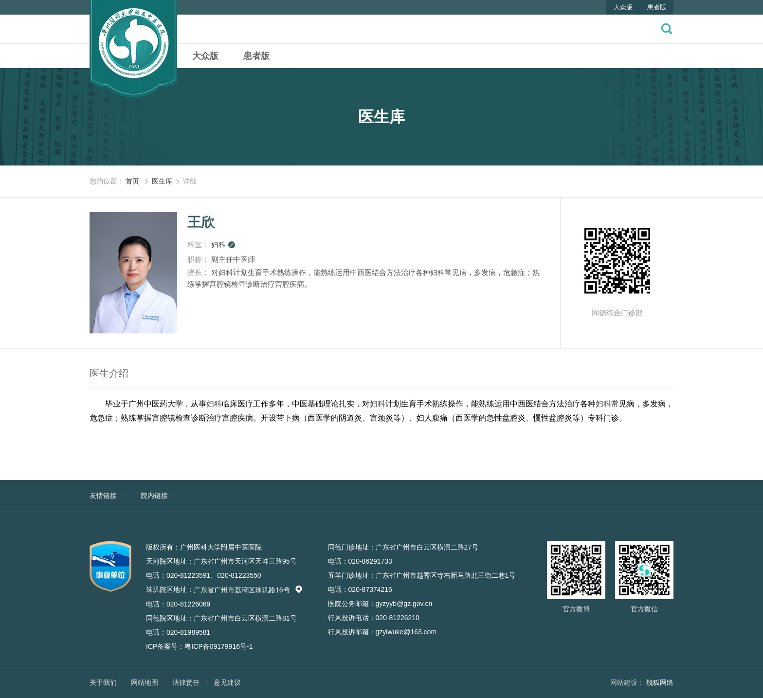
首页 (132, 181)
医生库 (162, 181)
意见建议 (227, 682)
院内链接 (154, 495)
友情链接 (103, 495)
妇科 (223, 244)
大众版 (623, 7)
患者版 (656, 7)
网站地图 (144, 682)
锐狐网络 (659, 682)
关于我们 (103, 682)
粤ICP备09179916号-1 (218, 646)
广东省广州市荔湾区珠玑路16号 (248, 590)
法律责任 (186, 682)
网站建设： (627, 682)
